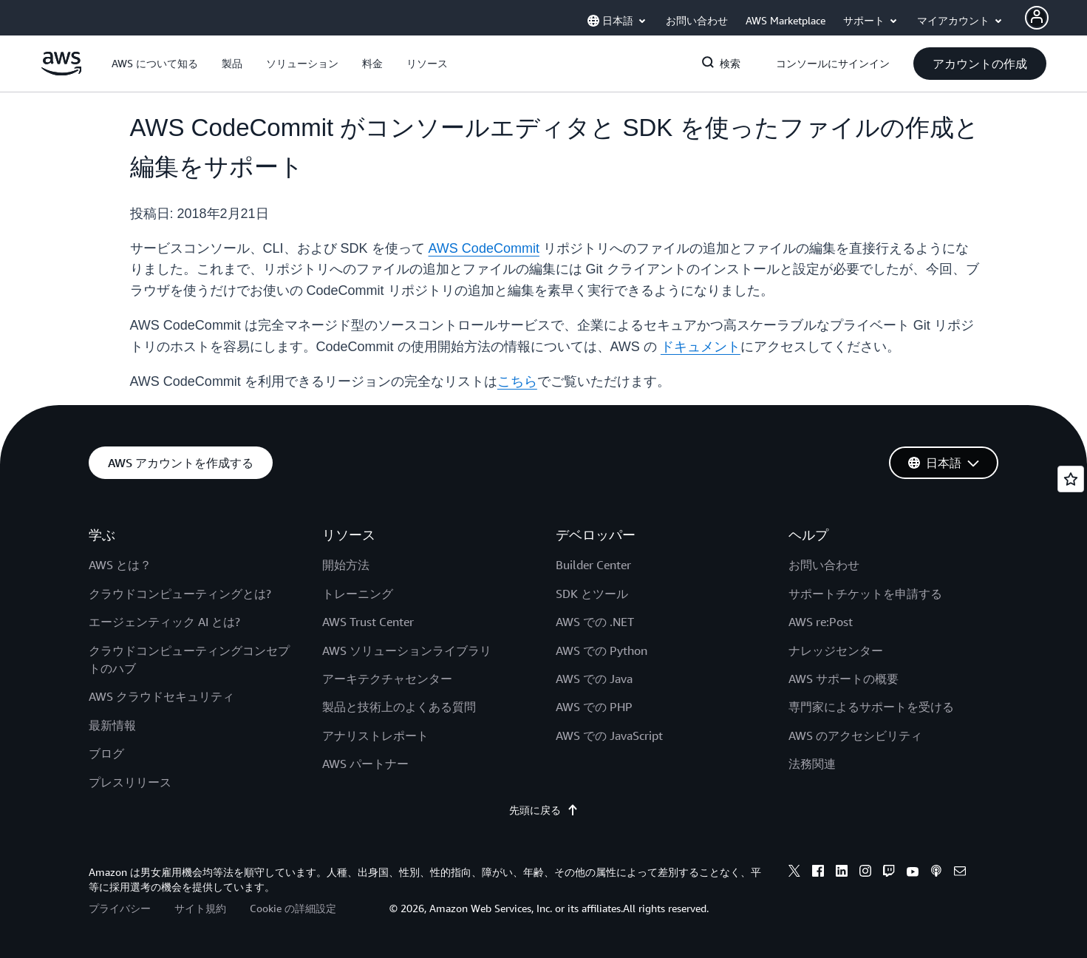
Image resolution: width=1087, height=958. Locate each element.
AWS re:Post (820, 621)
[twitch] (889, 873)
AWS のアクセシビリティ (855, 735)
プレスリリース (130, 782)
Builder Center (593, 564)
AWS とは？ (120, 564)
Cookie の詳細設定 (293, 908)
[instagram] (865, 873)
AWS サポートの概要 (843, 678)
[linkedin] (842, 873)
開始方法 (345, 564)
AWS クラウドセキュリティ (161, 696)
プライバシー (120, 908)
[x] (794, 873)
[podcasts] (936, 873)
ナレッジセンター (835, 650)
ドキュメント (700, 346)
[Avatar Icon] (1037, 18)
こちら (517, 381)
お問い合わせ (823, 564)
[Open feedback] (1070, 479)
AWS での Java (594, 678)
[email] (960, 873)
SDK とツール (592, 593)
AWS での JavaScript (609, 735)
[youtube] (913, 873)
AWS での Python (601, 650)
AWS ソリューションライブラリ (406, 650)
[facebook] (818, 873)
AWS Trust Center (368, 621)
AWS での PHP (594, 706)
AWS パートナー (365, 763)
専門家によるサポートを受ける (871, 706)
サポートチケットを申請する (865, 593)
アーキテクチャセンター (387, 678)
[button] (155, 63)
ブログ (106, 753)
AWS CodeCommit (484, 248)
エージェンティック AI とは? (164, 621)
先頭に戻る (544, 810)
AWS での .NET (595, 621)
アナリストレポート (375, 735)
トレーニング (357, 593)
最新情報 (112, 725)
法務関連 (812, 763)
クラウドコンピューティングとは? (180, 593)
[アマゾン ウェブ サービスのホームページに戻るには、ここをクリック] (61, 72)
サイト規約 (200, 908)
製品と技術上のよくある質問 (399, 706)
